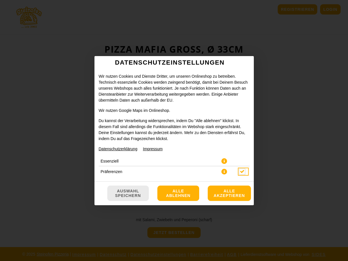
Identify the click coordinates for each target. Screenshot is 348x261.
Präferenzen (111, 171)
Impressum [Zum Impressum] (152, 149)
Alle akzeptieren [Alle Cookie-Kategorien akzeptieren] (229, 193)
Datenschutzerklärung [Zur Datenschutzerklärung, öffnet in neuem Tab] (118, 149)
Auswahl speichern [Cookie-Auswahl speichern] (128, 193)
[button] (224, 161)
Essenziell (110, 161)
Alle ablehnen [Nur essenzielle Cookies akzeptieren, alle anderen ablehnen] (178, 193)
